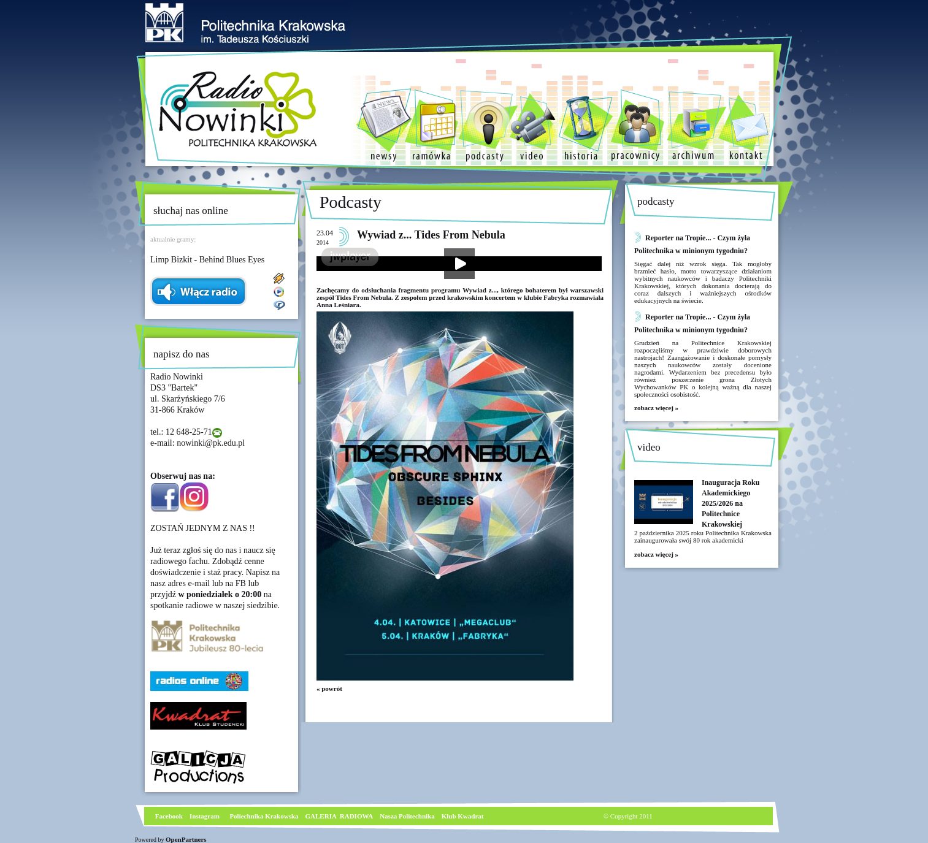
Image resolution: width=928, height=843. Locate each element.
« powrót (329, 688)
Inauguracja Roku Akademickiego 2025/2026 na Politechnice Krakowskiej (730, 503)
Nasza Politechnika (407, 816)
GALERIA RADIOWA (339, 816)
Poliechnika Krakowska (264, 816)
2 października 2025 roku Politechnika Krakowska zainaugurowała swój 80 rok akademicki (703, 536)
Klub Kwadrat (463, 816)
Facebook (168, 816)
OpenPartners (186, 839)
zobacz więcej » (656, 407)
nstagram (206, 816)
